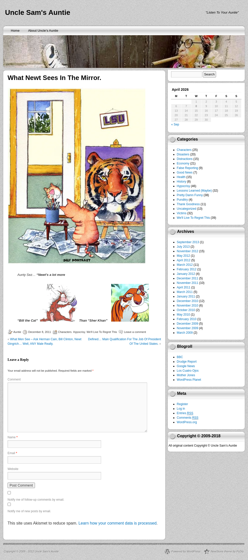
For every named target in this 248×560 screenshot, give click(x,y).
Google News (186, 366)
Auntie (17, 331)
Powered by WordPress (185, 551)
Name (13, 437)
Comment (14, 379)
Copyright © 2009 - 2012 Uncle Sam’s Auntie (31, 551)
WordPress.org (187, 422)
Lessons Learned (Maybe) (194, 190)
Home (15, 30)
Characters (65, 331)
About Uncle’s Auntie (43, 30)
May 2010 (183, 314)
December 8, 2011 (39, 331)
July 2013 (183, 246)
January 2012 (186, 274)
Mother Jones (186, 375)
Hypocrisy (79, 331)
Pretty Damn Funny (190, 195)
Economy (183, 163)
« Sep (175, 124)
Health (181, 177)
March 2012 (185, 265)
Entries (185, 413)
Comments (187, 418)
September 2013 (188, 242)
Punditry (182, 199)
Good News (185, 172)
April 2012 (183, 260)
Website (13, 469)
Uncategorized (186, 208)
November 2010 (187, 305)
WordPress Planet (189, 379)
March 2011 (185, 292)
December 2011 (187, 278)
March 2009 (185, 332)
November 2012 (187, 251)
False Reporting (187, 168)
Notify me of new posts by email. (29, 511)
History (181, 181)
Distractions (185, 159)
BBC (180, 357)
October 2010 (186, 310)
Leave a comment (135, 331)
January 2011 (186, 296)
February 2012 (186, 269)
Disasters (183, 154)
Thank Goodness (188, 204)
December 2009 (187, 323)
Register (182, 404)
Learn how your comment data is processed (117, 523)
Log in (181, 408)
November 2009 (187, 328)
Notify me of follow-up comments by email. (36, 499)
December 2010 (187, 301)
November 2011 (187, 283)
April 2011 (183, 287)
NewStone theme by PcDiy (227, 551)
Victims (181, 213)
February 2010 (186, 319)
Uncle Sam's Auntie (37, 12)
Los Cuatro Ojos (188, 370)
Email (12, 453)
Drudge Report (187, 361)
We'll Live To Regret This (102, 331)
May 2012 (183, 255)
